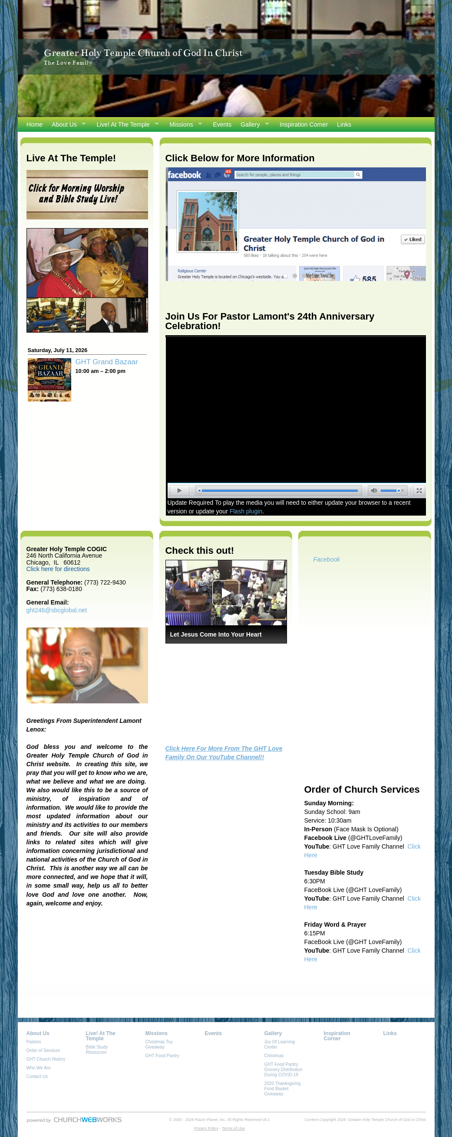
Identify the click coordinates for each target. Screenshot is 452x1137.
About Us (64, 124)
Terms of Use (233, 1128)
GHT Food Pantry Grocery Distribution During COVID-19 (283, 1069)
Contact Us (37, 1076)
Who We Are (38, 1067)
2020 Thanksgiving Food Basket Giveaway (282, 1088)
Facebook (326, 559)
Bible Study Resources (97, 1050)
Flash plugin (246, 511)
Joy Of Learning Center (279, 1044)
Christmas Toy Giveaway (159, 1044)
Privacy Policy (206, 1128)
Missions (181, 124)
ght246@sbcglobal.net (56, 610)
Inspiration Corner (304, 124)
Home (34, 124)
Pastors (33, 1041)
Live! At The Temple (122, 124)
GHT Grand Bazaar (107, 362)
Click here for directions (58, 568)
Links (344, 124)
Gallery (250, 124)
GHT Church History (46, 1059)
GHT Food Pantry (162, 1055)
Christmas (274, 1055)
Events (222, 124)
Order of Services (43, 1050)
